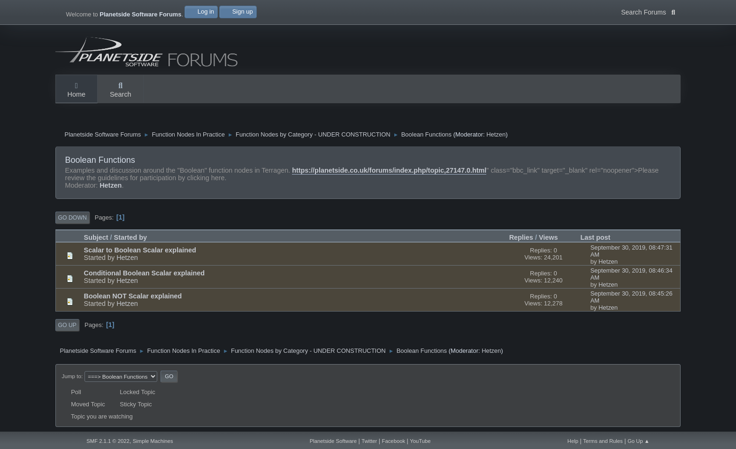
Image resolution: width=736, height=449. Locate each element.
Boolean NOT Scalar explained (133, 296)
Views (548, 237)
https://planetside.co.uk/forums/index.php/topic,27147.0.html (389, 170)
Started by (130, 237)
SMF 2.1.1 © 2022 (108, 441)
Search (120, 90)
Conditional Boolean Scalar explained (144, 273)
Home (76, 90)
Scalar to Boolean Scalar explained (140, 250)
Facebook (393, 441)
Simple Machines (153, 441)
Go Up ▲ (639, 441)
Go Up (67, 325)
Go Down (72, 217)
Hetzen (496, 134)
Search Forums (648, 11)
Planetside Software (333, 441)
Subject (96, 237)
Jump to (71, 376)
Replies (521, 237)
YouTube (420, 441)
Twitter (369, 441)
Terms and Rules (603, 441)
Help (572, 441)
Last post (599, 237)
